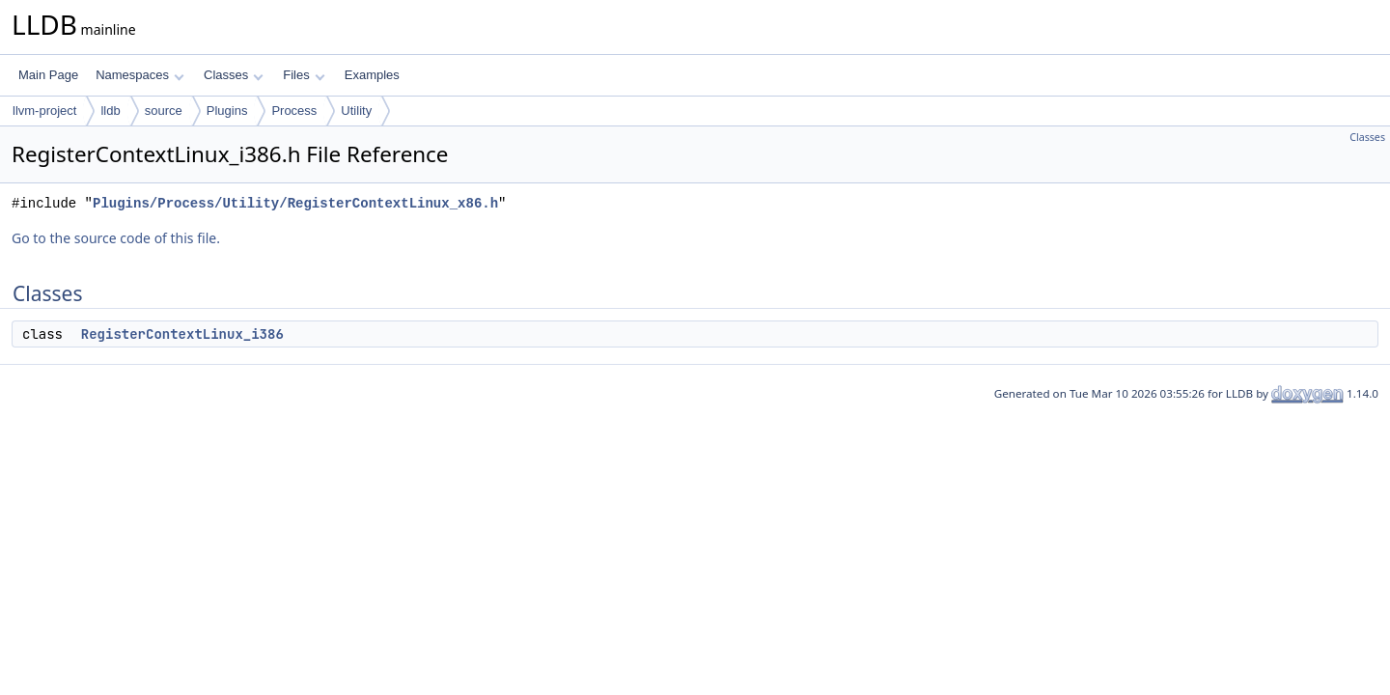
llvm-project (44, 110)
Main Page (48, 75)
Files (303, 75)
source (163, 110)
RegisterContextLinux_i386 (182, 334)
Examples (372, 75)
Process (294, 110)
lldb (110, 110)
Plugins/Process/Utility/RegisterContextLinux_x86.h (295, 203)
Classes (234, 75)
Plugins (227, 110)
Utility (356, 110)
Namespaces (139, 75)
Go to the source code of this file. (116, 238)
